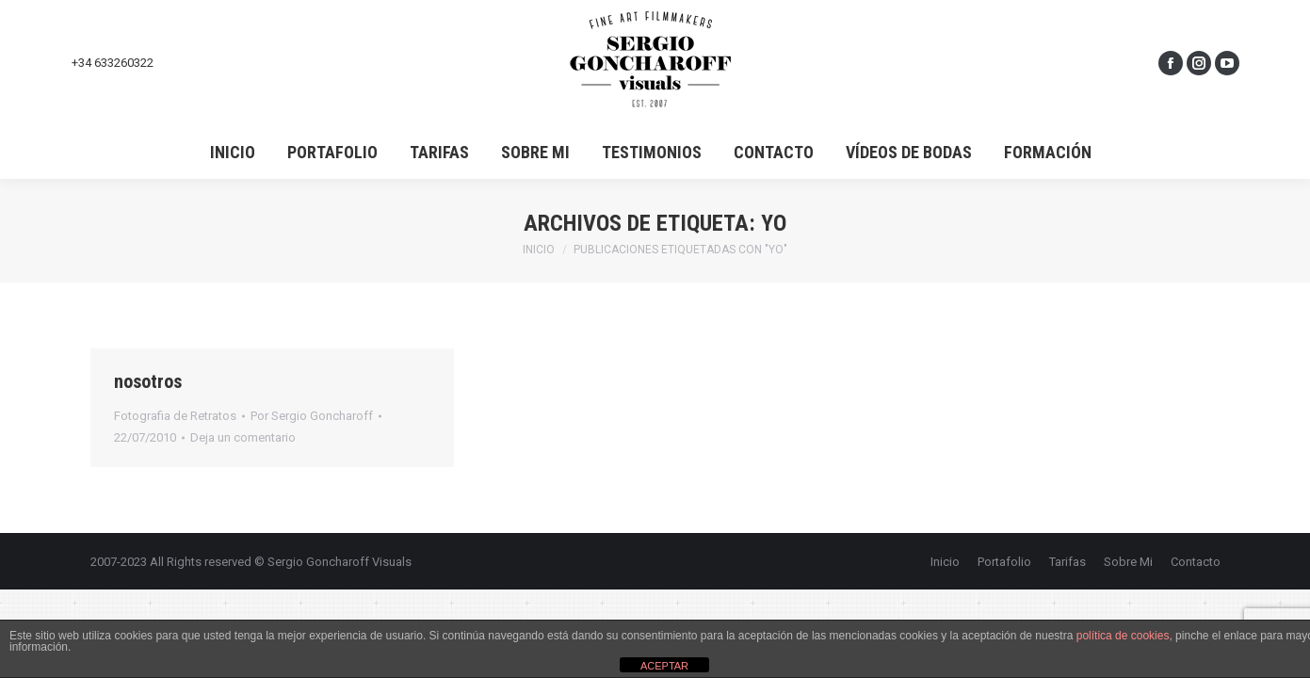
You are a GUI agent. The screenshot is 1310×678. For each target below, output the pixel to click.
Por (312, 416)
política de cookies (1123, 635)
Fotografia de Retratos (175, 416)
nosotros (148, 381)
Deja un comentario (243, 437)
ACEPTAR (664, 665)
